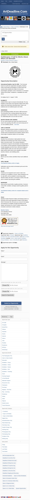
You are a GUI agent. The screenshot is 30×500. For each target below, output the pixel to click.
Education (4, 360)
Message (3, 262)
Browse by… (5, 316)
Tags (11, 316)
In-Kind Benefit (15, 239)
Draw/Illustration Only (7, 420)
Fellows (4, 329)
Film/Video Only (6, 425)
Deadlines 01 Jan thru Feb (9, 458)
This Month (4, 451)
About (2, 1)
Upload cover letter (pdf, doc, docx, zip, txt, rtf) (11, 288)
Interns (3, 338)
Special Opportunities (21, 488)
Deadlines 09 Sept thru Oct (9, 468)
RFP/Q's (4, 347)
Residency (4, 345)
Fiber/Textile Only (6, 422)
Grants (3, 333)
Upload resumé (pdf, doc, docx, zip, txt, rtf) (11, 282)
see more (16, 124)
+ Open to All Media (18, 233)
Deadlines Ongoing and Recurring (10, 473)
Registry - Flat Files (6, 389)
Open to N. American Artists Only (10, 480)
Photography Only (6, 431)
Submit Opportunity (16, 3)
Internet (4, 336)
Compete (12, 235)
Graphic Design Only (7, 427)
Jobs (3, 340)
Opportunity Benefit (6, 352)
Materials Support (6, 380)
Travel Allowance (6, 405)
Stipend (4, 400)
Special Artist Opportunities (20, 46)
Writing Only (5, 438)
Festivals (4, 331)
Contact (10, 1)
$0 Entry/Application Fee (8, 455)
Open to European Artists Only (10, 478)
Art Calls (4, 322)
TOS (6, 1)
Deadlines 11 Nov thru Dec (9, 470)
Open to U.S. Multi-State (8, 488)
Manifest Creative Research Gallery (9, 60)
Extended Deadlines (15, 236)
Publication (24, 239)
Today (3, 444)
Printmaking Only (6, 434)
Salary (3, 396)
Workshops (4, 349)
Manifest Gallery (5, 210)
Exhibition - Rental (6, 367)
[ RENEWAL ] (4, 3)
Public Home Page (8, 46)
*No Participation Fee (7, 355)
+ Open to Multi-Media (7, 416)
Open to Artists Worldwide (20, 475)
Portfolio (4, 342)
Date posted (5, 441)
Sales (3, 398)
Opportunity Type (6, 319)
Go (3, 39)
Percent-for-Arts (6, 382)
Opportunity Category (7, 408)
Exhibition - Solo (8, 239)
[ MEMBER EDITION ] (18, 1)
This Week (4, 447)
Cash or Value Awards (16, 238)
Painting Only (5, 429)
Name (2, 250)
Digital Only (5, 418)
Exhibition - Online (6, 364)
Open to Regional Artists (8, 483)
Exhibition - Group (6, 362)
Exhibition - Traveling (7, 371)
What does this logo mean (7, 226)
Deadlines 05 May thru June (9, 463)
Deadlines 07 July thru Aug (9, 465)
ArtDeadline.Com (15, 11)
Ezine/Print (4, 327)
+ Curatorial (5, 411)
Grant (3, 373)
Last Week (4, 449)
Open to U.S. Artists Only (8, 485)
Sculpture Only (5, 436)
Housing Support (6, 376)
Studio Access (5, 403)
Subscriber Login (25, 3)
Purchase (4, 387)
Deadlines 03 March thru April (9, 460)
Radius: (20, 41)
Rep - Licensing (5, 391)
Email (2, 256)
